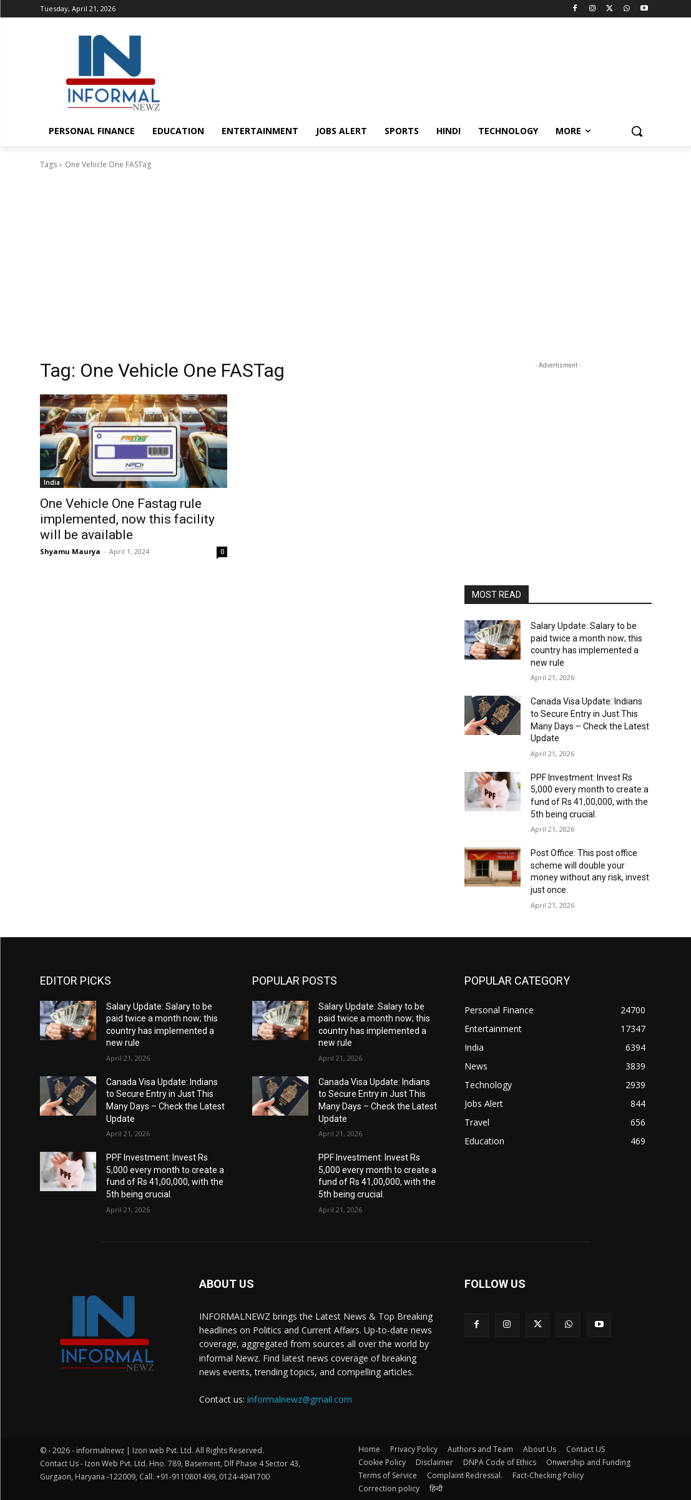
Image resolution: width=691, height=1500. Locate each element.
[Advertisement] (333, 71)
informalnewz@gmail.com (299, 1399)
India (52, 482)
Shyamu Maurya (70, 551)
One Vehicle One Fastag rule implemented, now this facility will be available (127, 519)
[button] (637, 131)
